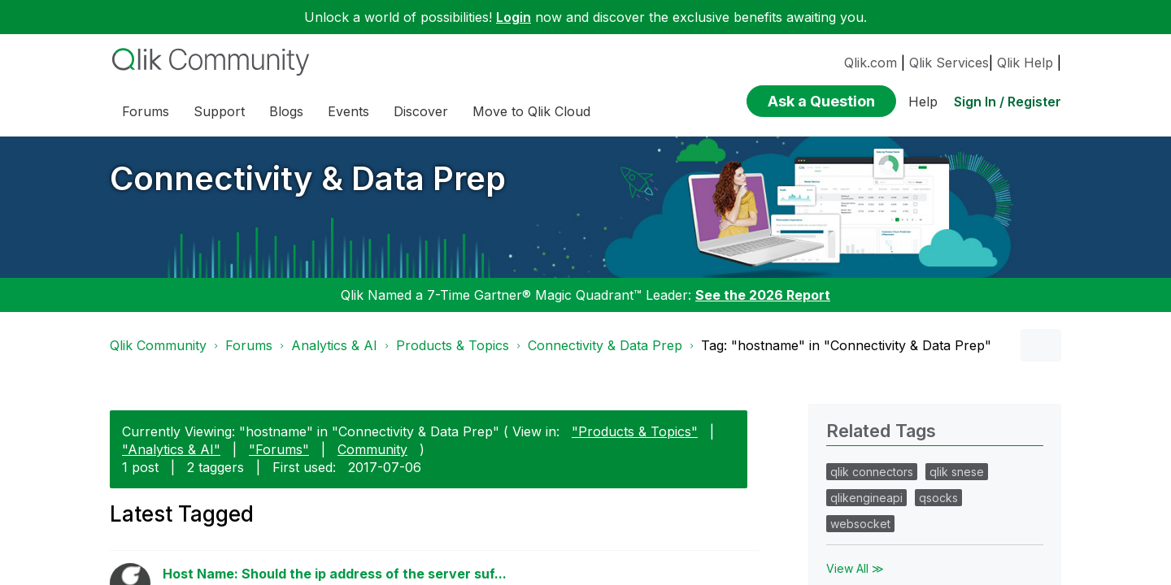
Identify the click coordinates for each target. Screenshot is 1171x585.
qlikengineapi (866, 498)
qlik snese (956, 472)
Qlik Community (158, 345)
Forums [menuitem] (145, 111)
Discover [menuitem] (421, 111)
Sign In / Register (1007, 101)
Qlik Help (1025, 62)
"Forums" (279, 449)
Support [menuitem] (219, 111)
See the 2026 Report (762, 295)
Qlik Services (949, 62)
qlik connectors (871, 472)
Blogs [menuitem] (286, 111)
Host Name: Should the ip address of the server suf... (335, 574)
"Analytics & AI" (171, 449)
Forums (248, 345)
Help (923, 101)
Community (372, 449)
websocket (860, 524)
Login (513, 17)
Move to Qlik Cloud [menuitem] (531, 111)
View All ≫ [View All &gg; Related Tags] (855, 568)
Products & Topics (452, 345)
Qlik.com (870, 62)
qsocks (938, 498)
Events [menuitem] (348, 111)
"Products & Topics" (635, 431)
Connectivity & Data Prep (308, 178)
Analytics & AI (334, 345)
